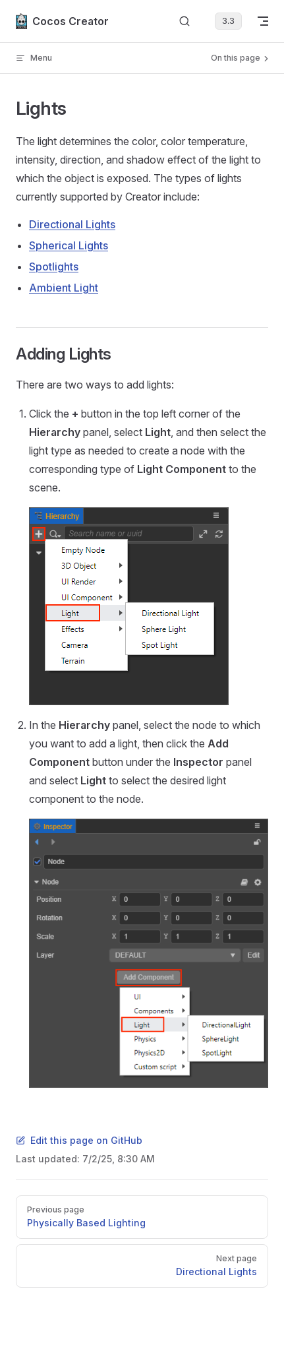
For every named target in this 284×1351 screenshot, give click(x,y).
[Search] (184, 21)
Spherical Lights (68, 245)
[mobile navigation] (263, 21)
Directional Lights (72, 224)
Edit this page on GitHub (79, 1140)
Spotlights (53, 266)
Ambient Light (63, 287)
